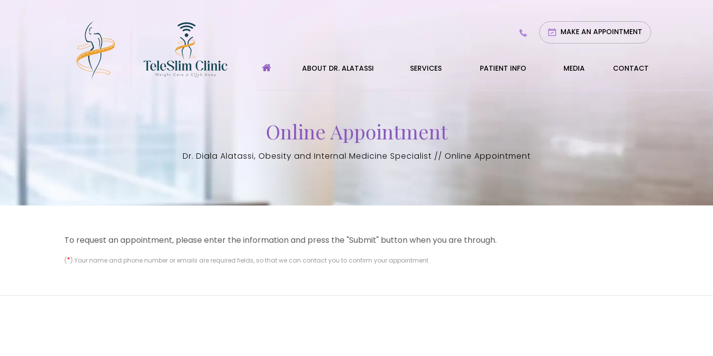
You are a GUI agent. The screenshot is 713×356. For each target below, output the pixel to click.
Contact (631, 68)
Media (574, 68)
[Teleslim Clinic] (185, 49)
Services (426, 68)
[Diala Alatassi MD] (95, 49)
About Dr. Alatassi (338, 68)
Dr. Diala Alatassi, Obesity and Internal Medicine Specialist (307, 156)
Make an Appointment (601, 32)
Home (267, 76)
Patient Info (503, 68)
